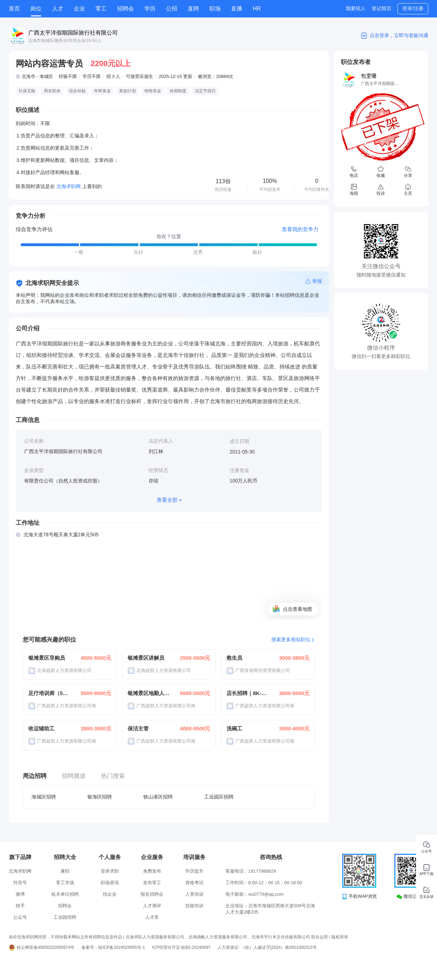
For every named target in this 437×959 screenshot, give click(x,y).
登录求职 (110, 871)
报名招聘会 (152, 894)
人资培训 (194, 894)
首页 (14, 9)
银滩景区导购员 (46, 658)
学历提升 (194, 871)
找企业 (109, 894)
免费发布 (152, 871)
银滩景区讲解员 (146, 658)
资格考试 (194, 882)
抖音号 (20, 882)
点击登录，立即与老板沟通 (399, 35)
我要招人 (355, 8)
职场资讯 (110, 882)
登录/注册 (412, 8)
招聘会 (125, 9)
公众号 (20, 917)
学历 (150, 9)
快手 (20, 905)
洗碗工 (234, 728)
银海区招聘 (99, 797)
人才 (57, 9)
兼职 (65, 871)
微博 (20, 894)
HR (257, 9)
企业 (79, 9)
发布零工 (152, 882)
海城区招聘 (43, 797)
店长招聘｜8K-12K (248, 693)
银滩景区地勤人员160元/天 (149, 693)
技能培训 (194, 905)
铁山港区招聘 (158, 797)
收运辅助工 (41, 728)
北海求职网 (20, 871)
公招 (171, 9)
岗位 (36, 9)
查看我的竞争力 (300, 229)
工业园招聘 (64, 917)
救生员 (234, 658)
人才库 (152, 917)
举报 (317, 281)
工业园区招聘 (219, 797)
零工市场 (65, 882)
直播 (236, 9)
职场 (215, 9)
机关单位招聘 (65, 894)
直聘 (193, 9)
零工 (101, 9)
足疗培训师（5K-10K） (49, 693)
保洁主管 (138, 728)
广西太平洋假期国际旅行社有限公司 (73, 33)
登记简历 (381, 8)
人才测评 (152, 905)
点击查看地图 (297, 609)
